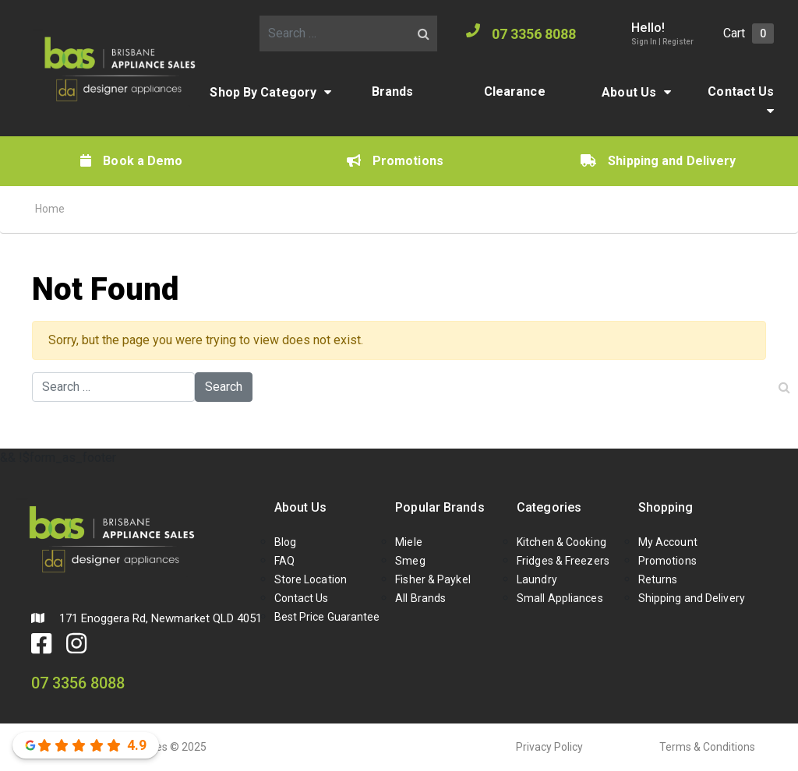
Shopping (666, 507)
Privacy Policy (549, 747)
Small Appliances (560, 598)
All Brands (420, 598)
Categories (549, 507)
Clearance (515, 91)
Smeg (410, 560)
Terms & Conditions (707, 747)
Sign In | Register (662, 41)
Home (50, 208)
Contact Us (741, 91)
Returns (658, 579)
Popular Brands (439, 507)
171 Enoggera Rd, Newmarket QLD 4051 (146, 618)
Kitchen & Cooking (561, 542)
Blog (285, 542)
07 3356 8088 (521, 32)
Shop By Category (263, 92)
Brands (393, 91)
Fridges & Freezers (563, 560)
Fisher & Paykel (433, 579)
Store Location (310, 579)
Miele (408, 542)
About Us (629, 92)
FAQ (284, 560)
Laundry (537, 579)
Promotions (395, 160)
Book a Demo (131, 160)
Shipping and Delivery (658, 160)
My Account (667, 542)
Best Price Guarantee (327, 617)
